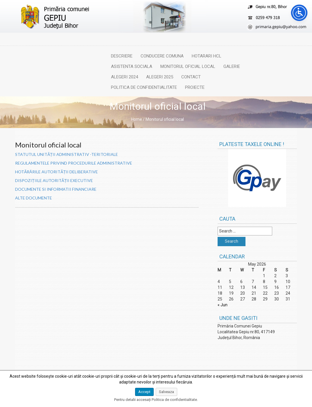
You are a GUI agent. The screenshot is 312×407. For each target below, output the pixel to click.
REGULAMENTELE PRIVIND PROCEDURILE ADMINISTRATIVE (73, 163)
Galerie (231, 66)
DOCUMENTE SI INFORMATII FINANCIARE (55, 189)
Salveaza (166, 392)
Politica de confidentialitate (144, 87)
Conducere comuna (162, 56)
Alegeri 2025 (159, 77)
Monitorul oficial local (187, 66)
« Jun (222, 304)
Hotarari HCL (206, 56)
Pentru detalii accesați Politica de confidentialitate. (156, 399)
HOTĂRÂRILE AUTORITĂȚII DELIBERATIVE (56, 171)
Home (136, 119)
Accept (144, 392)
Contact (191, 77)
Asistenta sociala (131, 66)
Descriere (121, 56)
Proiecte (195, 87)
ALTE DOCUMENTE (33, 197)
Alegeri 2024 (124, 77)
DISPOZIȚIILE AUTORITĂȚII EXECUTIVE (54, 180)
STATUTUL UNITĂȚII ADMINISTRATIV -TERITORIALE (66, 154)
